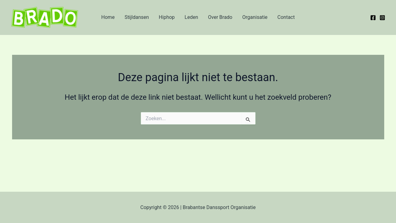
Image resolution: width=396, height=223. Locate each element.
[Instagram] (382, 17)
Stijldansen (137, 17)
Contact (286, 17)
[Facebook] (373, 17)
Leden (191, 17)
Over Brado (220, 17)
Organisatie (254, 17)
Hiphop (167, 17)
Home (108, 17)
